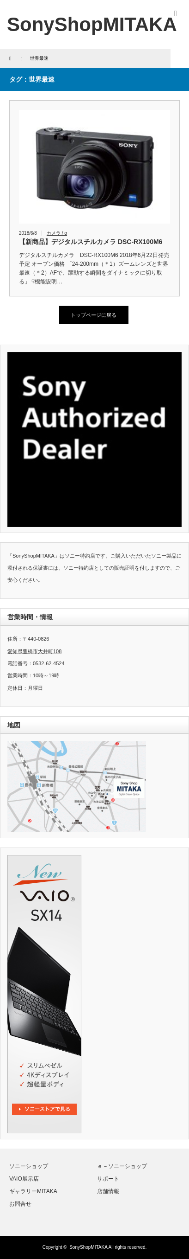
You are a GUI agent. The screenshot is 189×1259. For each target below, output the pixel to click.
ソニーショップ (28, 1166)
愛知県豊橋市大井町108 (34, 651)
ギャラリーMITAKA (33, 1191)
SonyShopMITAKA (88, 1247)
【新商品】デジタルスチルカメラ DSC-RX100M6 (90, 241)
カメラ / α (57, 233)
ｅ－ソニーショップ (122, 1166)
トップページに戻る (93, 315)
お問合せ (20, 1204)
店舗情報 (108, 1191)
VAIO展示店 (24, 1178)
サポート (108, 1178)
